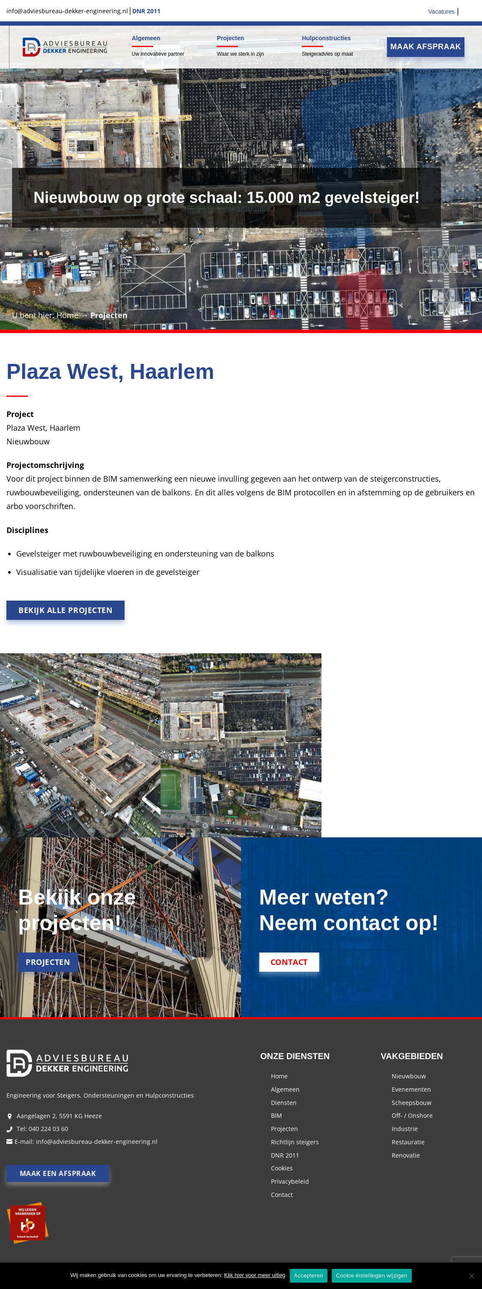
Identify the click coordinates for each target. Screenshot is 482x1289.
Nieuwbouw (409, 1076)
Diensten (284, 1102)
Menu (7, 47)
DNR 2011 (285, 1155)
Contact (282, 1195)
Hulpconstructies (326, 38)
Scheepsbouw (411, 1102)
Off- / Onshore (412, 1115)
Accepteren (308, 1275)
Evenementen (411, 1089)
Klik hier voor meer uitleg (255, 1275)
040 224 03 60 (48, 1129)
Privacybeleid (290, 1181)
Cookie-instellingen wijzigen (372, 1275)
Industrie (405, 1129)
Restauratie (408, 1142)
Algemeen (146, 38)
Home (67, 315)
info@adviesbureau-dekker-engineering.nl (97, 1141)
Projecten (230, 38)
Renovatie (406, 1155)
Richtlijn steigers (295, 1142)
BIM (276, 1115)
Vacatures (441, 11)
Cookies (282, 1168)
